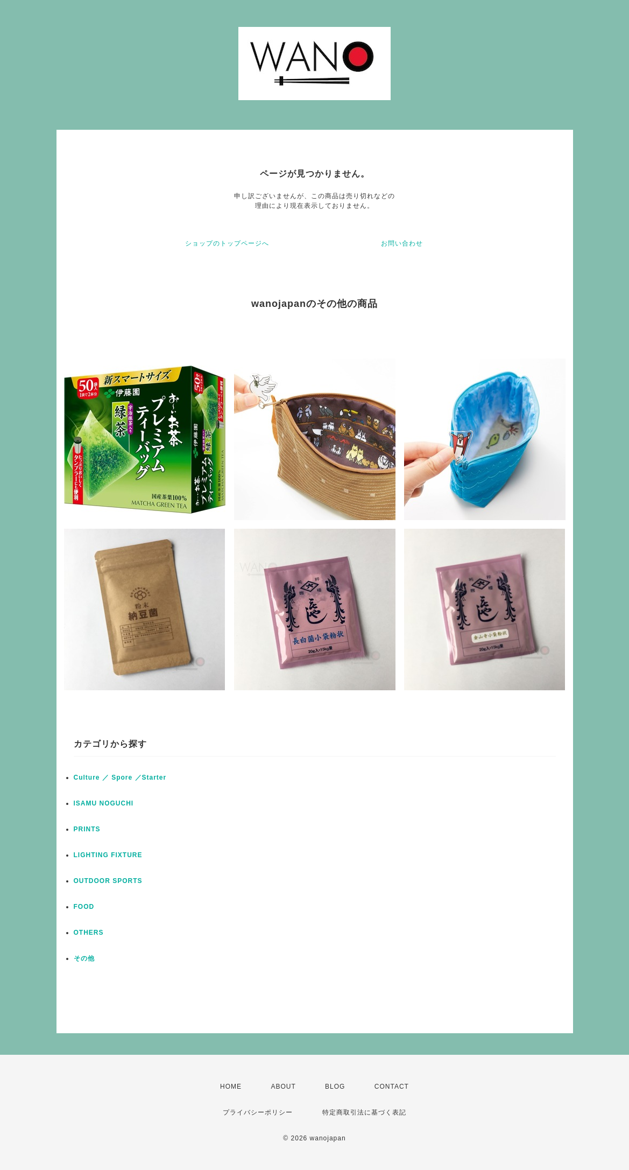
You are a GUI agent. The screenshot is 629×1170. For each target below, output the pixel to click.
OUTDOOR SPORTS (108, 881)
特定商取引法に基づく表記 (364, 1112)
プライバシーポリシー (258, 1112)
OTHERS (89, 932)
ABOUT (283, 1086)
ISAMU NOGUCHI (104, 803)
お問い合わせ (402, 243)
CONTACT (391, 1086)
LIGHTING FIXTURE (108, 855)
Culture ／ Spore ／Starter (120, 777)
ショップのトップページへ (227, 243)
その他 (84, 958)
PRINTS (87, 829)
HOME (231, 1086)
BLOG (335, 1086)
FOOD (84, 906)
